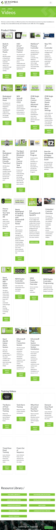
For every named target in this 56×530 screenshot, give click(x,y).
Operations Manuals (14, 505)
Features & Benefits (14, 494)
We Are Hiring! (48, 527)
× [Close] (53, 527)
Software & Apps (14, 510)
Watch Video (7, 76)
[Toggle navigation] (51, 2)
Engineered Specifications (42, 494)
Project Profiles (14, 516)
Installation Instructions (42, 500)
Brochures (42, 505)
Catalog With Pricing (14, 500)
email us (42, 23)
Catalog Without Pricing (42, 510)
